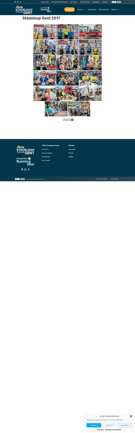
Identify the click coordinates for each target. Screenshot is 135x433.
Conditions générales (101, 179)
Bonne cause (103, 9)
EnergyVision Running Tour (60, 2)
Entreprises (92, 9)
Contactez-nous (85, 2)
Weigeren (109, 425)
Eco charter (73, 2)
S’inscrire (69, 9)
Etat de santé (45, 2)
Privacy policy (114, 179)
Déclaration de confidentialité (113, 429)
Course (81, 9)
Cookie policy (100, 429)
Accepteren (94, 425)
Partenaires (96, 2)
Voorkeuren (125, 425)
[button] (131, 416)
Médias (115, 9)
